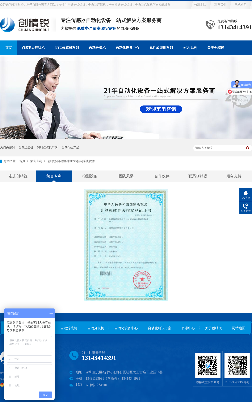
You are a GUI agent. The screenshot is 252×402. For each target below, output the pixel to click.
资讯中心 (188, 328)
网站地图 (240, 4)
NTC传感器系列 (67, 47)
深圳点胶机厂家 (47, 147)
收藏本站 (200, 4)
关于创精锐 (215, 47)
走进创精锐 (18, 176)
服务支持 (234, 176)
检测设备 (89, 176)
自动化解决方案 (159, 328)
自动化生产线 (70, 147)
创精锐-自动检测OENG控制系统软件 (71, 161)
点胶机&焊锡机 (33, 47)
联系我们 (220, 4)
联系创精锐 (197, 176)
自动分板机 (97, 47)
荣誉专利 (36, 161)
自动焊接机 (68, 328)
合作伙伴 (161, 176)
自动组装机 (25, 147)
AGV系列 (190, 47)
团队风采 (126, 176)
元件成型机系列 (161, 47)
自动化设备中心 (127, 47)
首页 (8, 47)
